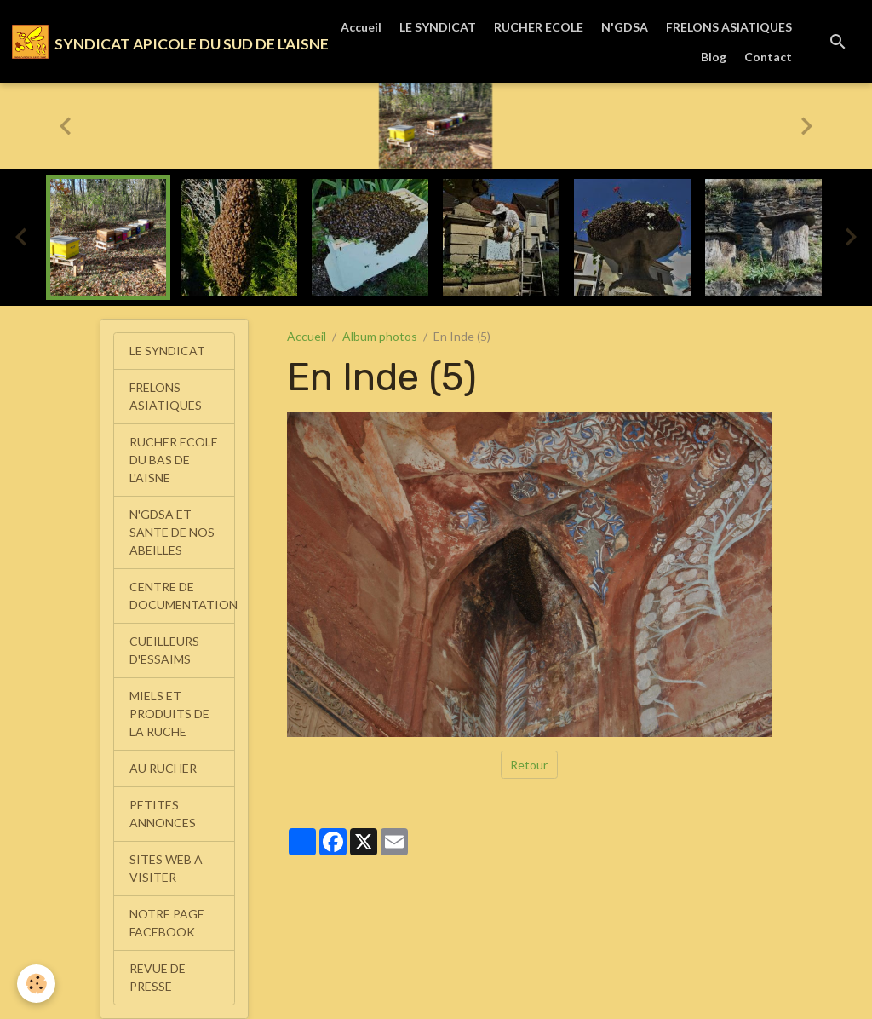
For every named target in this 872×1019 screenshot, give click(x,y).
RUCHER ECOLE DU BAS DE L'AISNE (173, 460)
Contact (768, 56)
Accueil (361, 27)
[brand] (152, 42)
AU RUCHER (163, 768)
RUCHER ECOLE (538, 27)
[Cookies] (36, 983)
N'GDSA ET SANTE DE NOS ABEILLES (172, 532)
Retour (529, 764)
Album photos (379, 336)
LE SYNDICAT (437, 27)
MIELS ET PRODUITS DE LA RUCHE (169, 713)
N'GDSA (624, 27)
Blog (713, 56)
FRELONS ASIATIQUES (729, 27)
